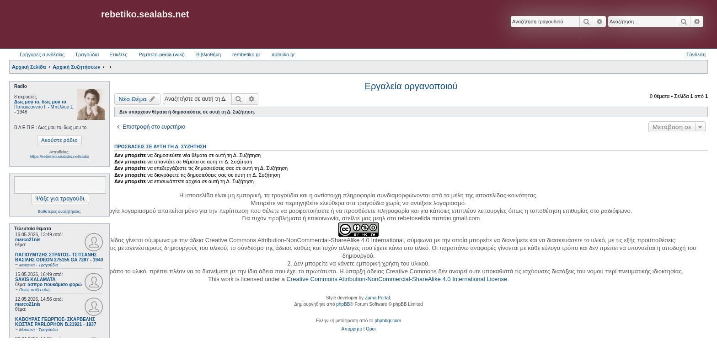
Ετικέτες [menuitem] (118, 54)
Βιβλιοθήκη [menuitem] (208, 54)
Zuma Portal (377, 297)
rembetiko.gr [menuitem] (246, 54)
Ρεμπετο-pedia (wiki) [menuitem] (162, 54)
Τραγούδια (87, 54)
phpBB (343, 304)
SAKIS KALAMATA (35, 279)
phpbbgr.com (388, 320)
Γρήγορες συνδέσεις (42, 54)
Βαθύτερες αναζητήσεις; (59, 211)
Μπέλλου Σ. (63, 106)
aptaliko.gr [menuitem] (283, 54)
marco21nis (28, 239)
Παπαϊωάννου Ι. (30, 106)
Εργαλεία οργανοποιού (411, 86)
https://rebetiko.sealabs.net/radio (59, 156)
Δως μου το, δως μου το (40, 101)
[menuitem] (352, 329)
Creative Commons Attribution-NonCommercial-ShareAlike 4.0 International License (396, 279)
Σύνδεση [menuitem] (696, 54)
